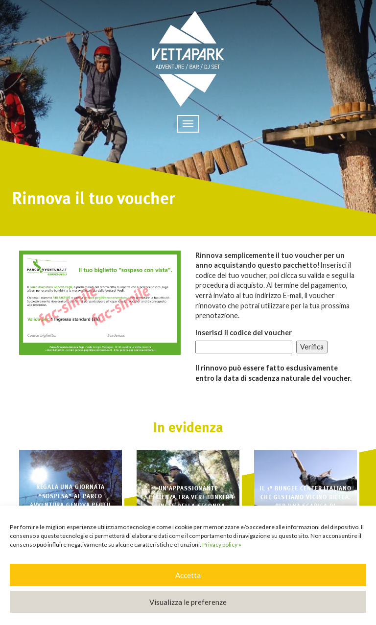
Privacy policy (221, 544)
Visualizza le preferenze (188, 602)
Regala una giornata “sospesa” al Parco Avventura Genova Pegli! (71, 496)
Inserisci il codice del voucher (243, 332)
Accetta (188, 575)
